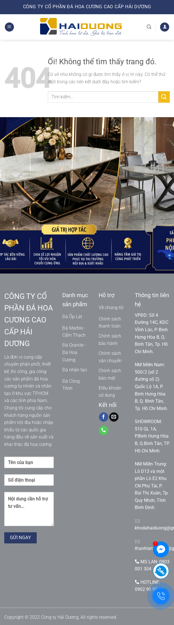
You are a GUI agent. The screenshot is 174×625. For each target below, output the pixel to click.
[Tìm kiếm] (149, 26)
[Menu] (9, 27)
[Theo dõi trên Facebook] (103, 417)
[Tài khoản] (164, 27)
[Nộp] (164, 96)
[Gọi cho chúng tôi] (103, 430)
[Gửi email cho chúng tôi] (114, 417)
